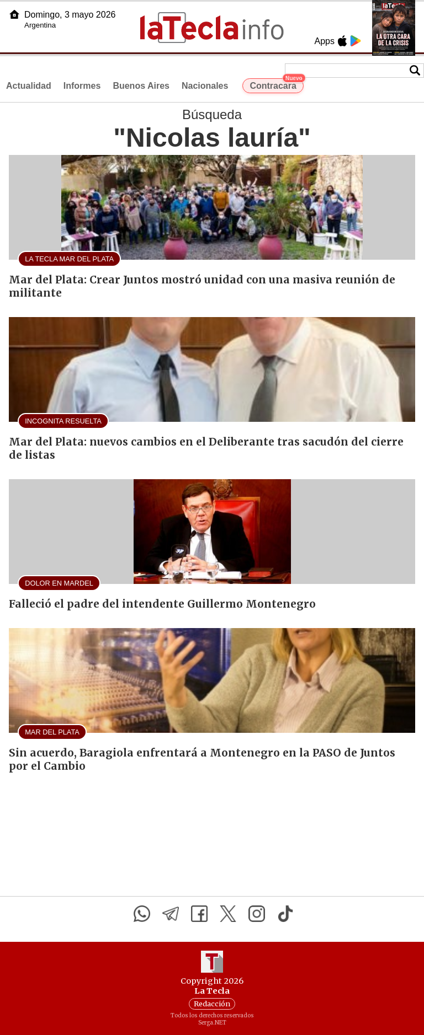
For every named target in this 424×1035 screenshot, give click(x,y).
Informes (82, 85)
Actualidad (28, 85)
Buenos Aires (141, 85)
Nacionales (205, 85)
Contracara (276, 84)
